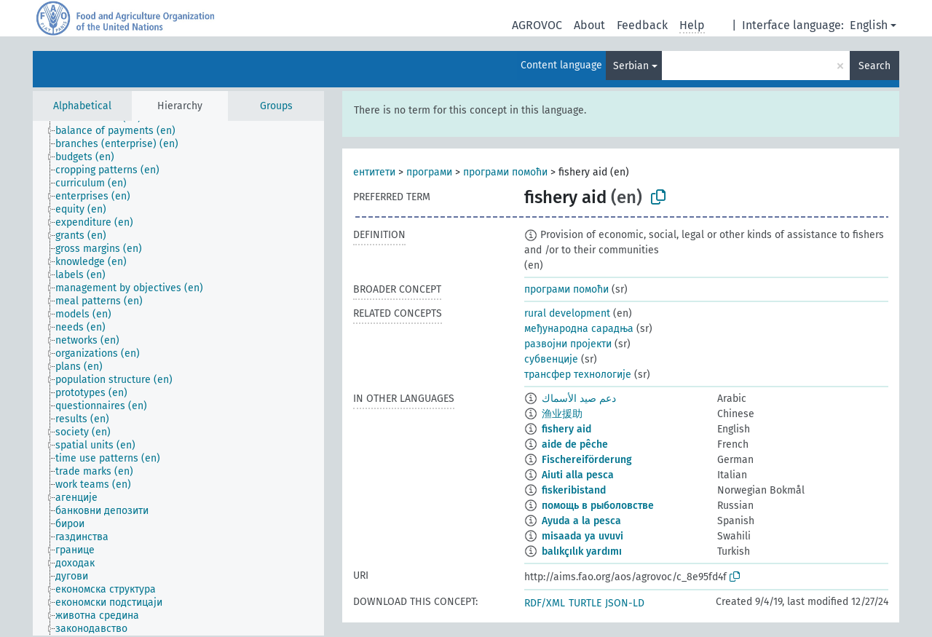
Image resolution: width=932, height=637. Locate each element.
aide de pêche (575, 444)
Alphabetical (82, 106)
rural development (567, 313)
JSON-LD (624, 603)
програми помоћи (505, 172)
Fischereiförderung (587, 460)
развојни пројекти (568, 344)
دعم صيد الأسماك (579, 398)
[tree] (178, 378)
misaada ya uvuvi (582, 536)
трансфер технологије (577, 374)
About (589, 25)
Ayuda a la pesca (581, 521)
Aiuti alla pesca (578, 475)
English (869, 25)
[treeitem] (122, 131)
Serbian (631, 66)
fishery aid (566, 429)
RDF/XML (544, 603)
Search (874, 66)
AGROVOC (537, 25)
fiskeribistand (574, 490)
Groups (276, 106)
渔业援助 (562, 414)
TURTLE (585, 603)
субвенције (551, 359)
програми (429, 172)
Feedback (642, 25)
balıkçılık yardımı (582, 551)
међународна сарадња (578, 329)
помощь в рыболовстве (598, 505)
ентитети (374, 172)
